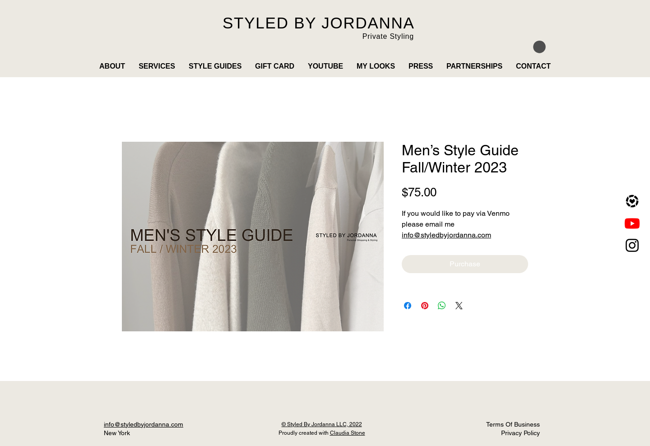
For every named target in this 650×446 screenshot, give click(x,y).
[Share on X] (459, 305)
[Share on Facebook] (407, 305)
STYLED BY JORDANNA (319, 23)
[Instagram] (632, 245)
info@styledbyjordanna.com (446, 235)
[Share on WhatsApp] (441, 305)
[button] (539, 47)
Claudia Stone (347, 433)
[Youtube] (632, 223)
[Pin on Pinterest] (424, 305)
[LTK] (632, 201)
